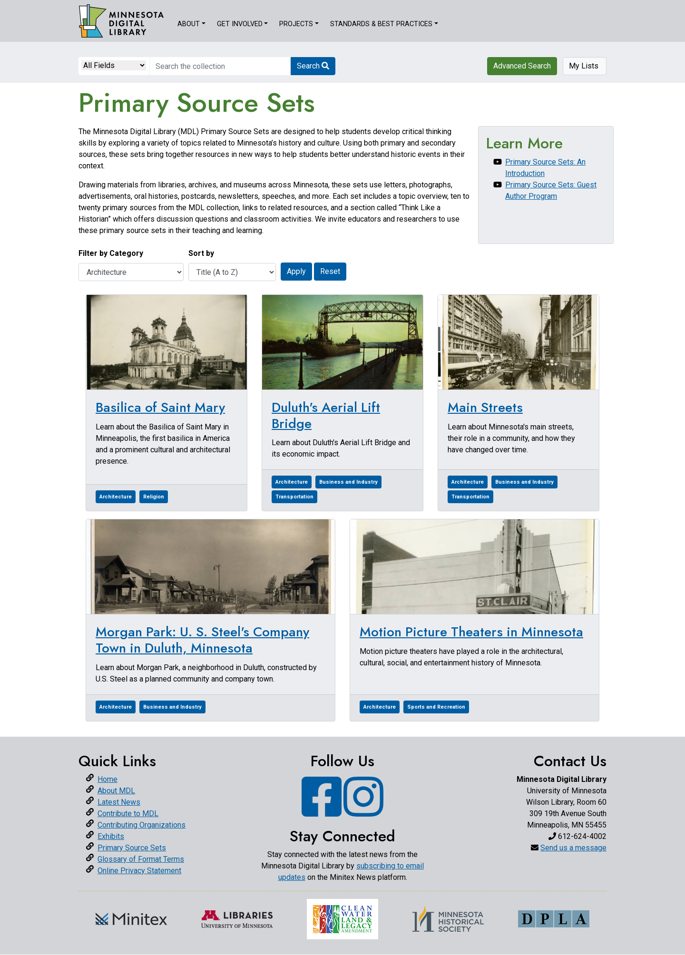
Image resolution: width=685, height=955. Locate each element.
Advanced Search (522, 65)
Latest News (119, 802)
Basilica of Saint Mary (160, 407)
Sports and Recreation (436, 707)
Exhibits (111, 836)
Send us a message (573, 847)
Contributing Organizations (142, 824)
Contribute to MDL (128, 813)
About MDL (116, 790)
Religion (153, 497)
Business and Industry (348, 482)
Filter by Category (110, 253)
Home (107, 779)
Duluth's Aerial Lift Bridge (326, 415)
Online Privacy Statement (139, 870)
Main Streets (485, 407)
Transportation (294, 497)
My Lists (584, 65)
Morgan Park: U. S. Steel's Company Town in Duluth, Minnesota (202, 640)
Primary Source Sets (132, 847)
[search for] (220, 66)
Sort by (201, 253)
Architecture (115, 497)
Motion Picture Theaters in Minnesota (471, 632)
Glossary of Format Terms (141, 859)
